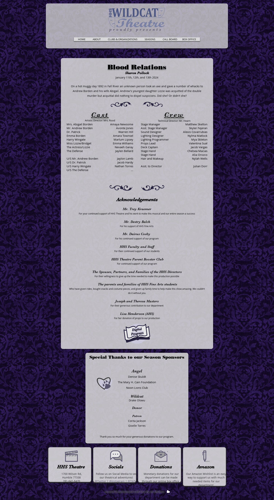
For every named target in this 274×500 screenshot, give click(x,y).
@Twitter (100, 481)
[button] (96, 39)
